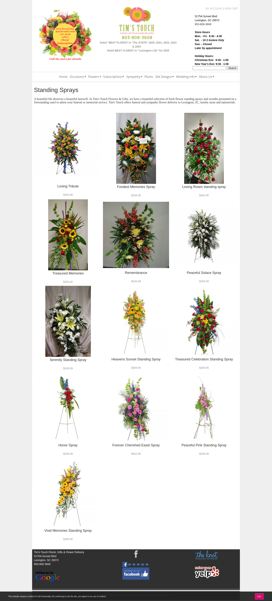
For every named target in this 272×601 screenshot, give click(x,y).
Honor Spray (67, 445)
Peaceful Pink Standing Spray (204, 445)
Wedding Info (185, 77)
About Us (205, 77)
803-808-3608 (203, 24)
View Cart (231, 8)
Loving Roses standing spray (204, 187)
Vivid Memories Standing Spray (68, 530)
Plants (148, 77)
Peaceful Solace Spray (204, 273)
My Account (213, 8)
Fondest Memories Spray (136, 187)
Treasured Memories (67, 273)
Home (63, 77)
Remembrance (136, 273)
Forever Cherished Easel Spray (136, 445)
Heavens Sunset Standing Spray (136, 359)
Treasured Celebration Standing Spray (204, 359)
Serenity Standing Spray (68, 360)
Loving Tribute (68, 186)
